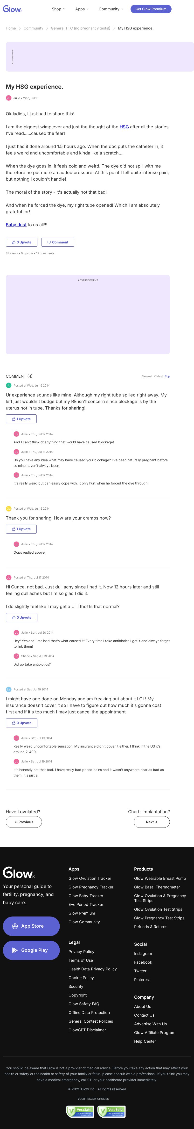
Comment (57, 242)
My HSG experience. (135, 28)
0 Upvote (21, 242)
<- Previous (24, 822)
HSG (124, 126)
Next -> (152, 822)
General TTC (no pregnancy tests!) (80, 28)
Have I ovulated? (23, 811)
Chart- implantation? (149, 811)
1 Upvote (21, 419)
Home (11, 28)
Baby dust (16, 224)
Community (33, 28)
